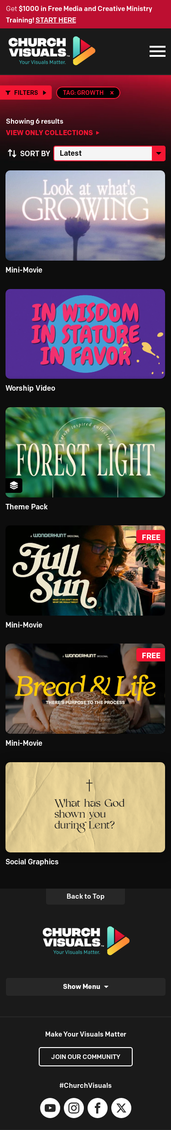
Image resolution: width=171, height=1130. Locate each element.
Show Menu (81, 986)
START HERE (56, 20)
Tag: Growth (83, 92)
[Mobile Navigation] (155, 51)
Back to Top (85, 896)
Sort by (35, 153)
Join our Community (85, 1057)
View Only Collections (49, 132)
